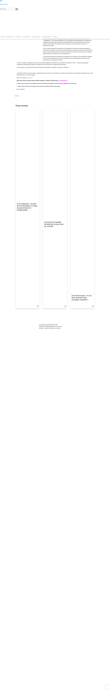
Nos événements (46, 36)
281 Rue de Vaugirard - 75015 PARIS (80, 328)
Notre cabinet (26, 36)
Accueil (2, 36)
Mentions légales (19, 341)
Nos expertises (9, 36)
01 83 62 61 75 (74, 322)
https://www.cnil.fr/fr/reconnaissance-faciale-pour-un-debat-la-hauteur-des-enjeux (39, 86)
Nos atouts (18, 36)
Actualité (55, 36)
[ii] (17, 86)
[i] (17, 83)
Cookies (45, 341)
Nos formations (36, 36)
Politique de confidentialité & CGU (33, 341)
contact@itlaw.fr (75, 325)
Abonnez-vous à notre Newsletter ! (80, 332)
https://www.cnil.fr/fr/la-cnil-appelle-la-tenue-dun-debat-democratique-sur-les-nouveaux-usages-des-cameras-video (47, 83)
